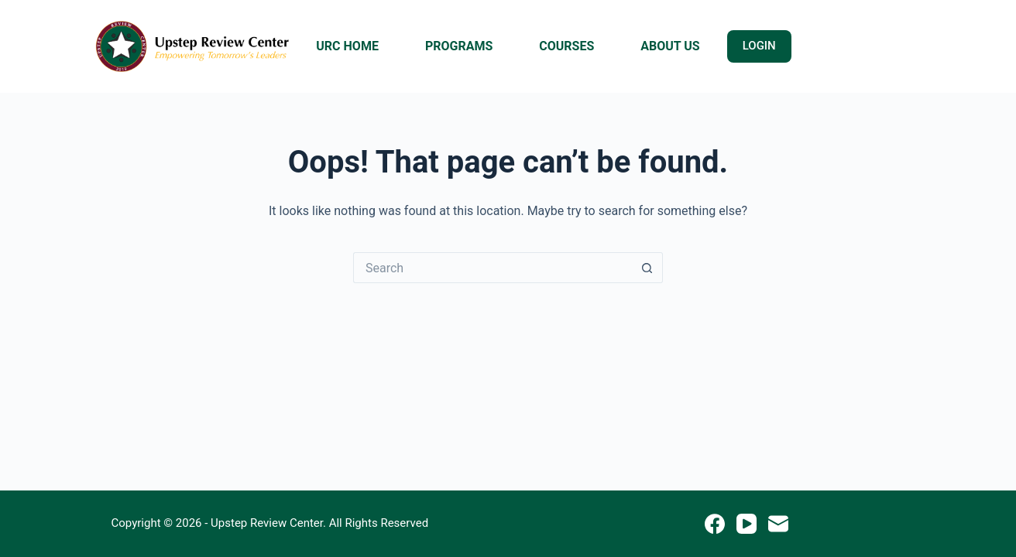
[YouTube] (746, 524)
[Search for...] (492, 267)
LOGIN (759, 46)
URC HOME (347, 46)
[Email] (778, 524)
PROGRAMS (459, 46)
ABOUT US (669, 46)
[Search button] (647, 267)
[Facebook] (715, 524)
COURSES (566, 46)
